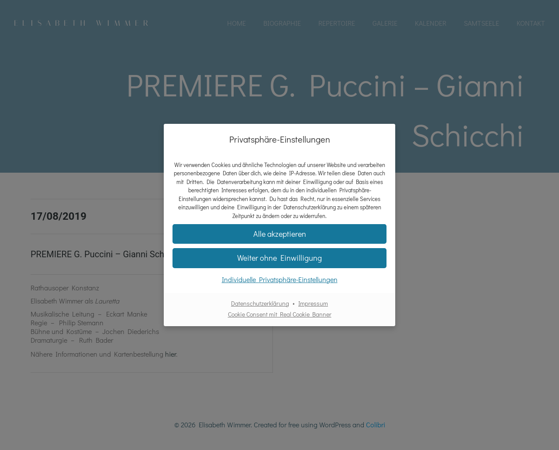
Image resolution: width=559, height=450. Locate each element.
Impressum (313, 303)
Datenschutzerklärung (260, 303)
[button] (279, 234)
